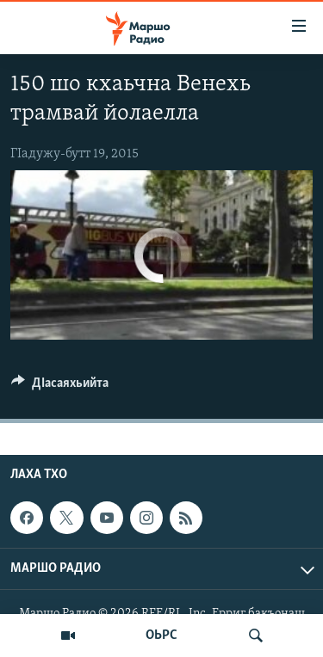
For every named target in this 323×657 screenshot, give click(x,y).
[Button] (60, 387)
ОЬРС (161, 635)
